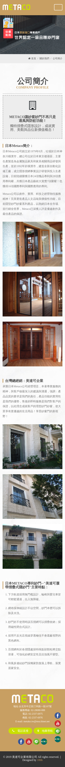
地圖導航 (45, 730)
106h (40, 760)
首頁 (32, 58)
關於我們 (44, 58)
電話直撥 (20, 730)
